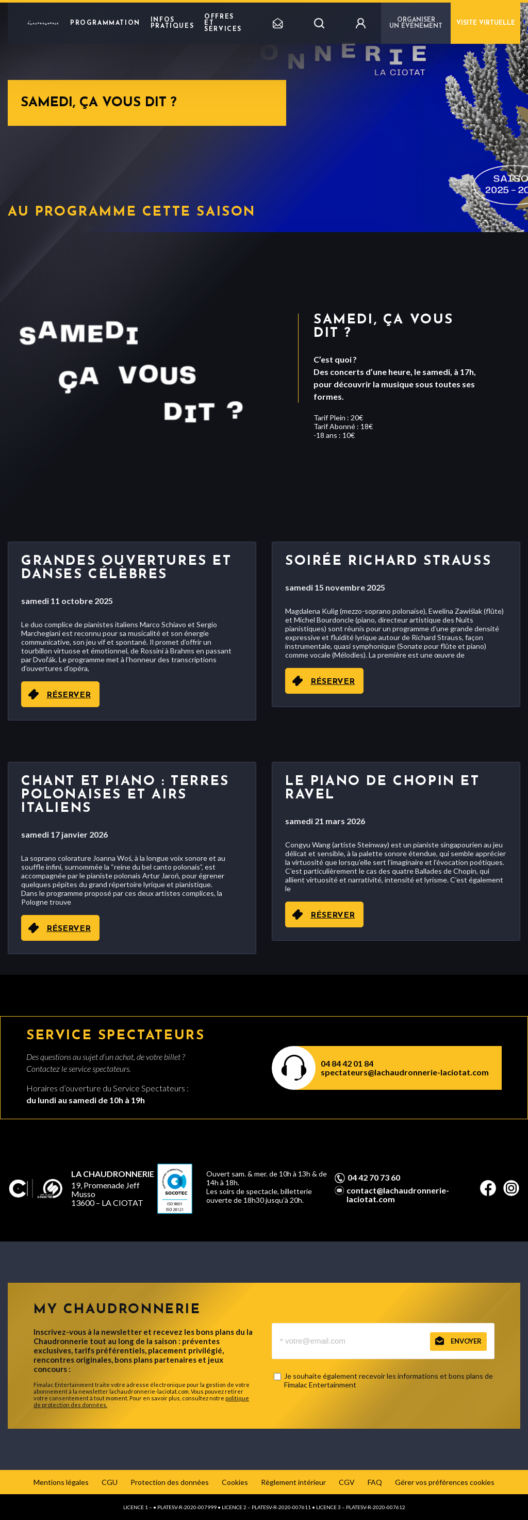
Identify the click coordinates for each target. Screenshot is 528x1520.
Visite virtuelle (485, 23)
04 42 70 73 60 (374, 1177)
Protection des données (169, 1482)
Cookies (235, 1482)
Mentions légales (61, 1482)
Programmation (105, 23)
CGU (110, 1482)
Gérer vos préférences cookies (444, 1482)
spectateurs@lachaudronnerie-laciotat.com (405, 1072)
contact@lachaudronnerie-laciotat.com (397, 1194)
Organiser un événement (415, 23)
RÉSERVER (68, 695)
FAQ (375, 1482)
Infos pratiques (172, 23)
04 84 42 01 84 (347, 1063)
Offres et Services (223, 23)
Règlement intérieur (293, 1482)
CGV (347, 1482)
